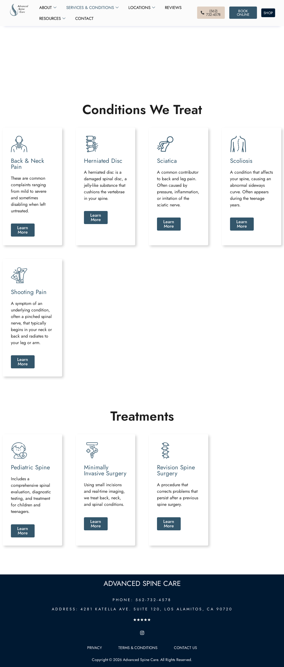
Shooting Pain (29, 291)
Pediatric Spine (30, 467)
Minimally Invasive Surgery (105, 470)
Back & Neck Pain (27, 163)
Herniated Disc (103, 160)
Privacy (94, 647)
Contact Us (185, 647)
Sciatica (167, 160)
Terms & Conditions (138, 647)
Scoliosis (241, 160)
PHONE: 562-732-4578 (142, 599)
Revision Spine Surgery (176, 470)
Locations (141, 8)
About (47, 8)
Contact (84, 19)
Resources (52, 19)
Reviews (173, 8)
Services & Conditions (92, 8)
